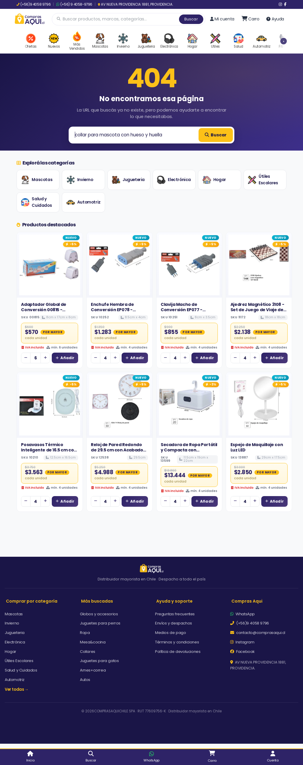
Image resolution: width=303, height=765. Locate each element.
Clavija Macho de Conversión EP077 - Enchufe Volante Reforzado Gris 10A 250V (186, 312)
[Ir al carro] (250, 19)
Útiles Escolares (263, 180)
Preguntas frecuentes (175, 614)
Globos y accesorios (99, 614)
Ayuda (275, 19)
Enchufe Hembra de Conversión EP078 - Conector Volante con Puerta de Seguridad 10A (117, 312)
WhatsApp (242, 614)
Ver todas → (16, 689)
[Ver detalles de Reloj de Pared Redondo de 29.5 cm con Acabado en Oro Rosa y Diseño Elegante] (119, 405)
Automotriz (84, 202)
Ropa (85, 632)
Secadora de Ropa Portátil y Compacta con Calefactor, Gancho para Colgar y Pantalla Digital (189, 453)
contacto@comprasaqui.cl (257, 632)
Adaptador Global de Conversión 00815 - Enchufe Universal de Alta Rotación (48, 312)
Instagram (242, 642)
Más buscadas (97, 601)
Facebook (242, 651)
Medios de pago (170, 632)
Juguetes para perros (100, 623)
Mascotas (36, 180)
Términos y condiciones (177, 642)
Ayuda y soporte (174, 601)
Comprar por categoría (31, 601)
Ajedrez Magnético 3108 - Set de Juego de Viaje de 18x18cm (257, 309)
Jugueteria (128, 180)
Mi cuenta (222, 19)
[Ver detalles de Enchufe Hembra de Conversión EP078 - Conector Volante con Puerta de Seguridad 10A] (119, 265)
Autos (85, 679)
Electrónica (174, 180)
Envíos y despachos (173, 623)
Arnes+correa (93, 670)
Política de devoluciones (177, 651)
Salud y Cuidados (36, 202)
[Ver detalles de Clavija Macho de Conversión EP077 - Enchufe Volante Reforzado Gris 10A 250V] (189, 265)
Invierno (80, 180)
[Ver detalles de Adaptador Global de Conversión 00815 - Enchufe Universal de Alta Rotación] (50, 265)
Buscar (191, 19)
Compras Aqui (246, 601)
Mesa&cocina (93, 642)
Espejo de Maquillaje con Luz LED (257, 447)
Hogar (214, 180)
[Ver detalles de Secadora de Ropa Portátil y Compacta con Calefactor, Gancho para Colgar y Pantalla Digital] (189, 405)
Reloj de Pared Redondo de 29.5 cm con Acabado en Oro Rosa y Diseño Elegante (117, 453)
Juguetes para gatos (99, 661)
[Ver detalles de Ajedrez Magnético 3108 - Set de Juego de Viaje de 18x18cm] (259, 265)
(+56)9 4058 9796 (34, 4)
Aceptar (210, 737)
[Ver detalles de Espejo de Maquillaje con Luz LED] (259, 405)
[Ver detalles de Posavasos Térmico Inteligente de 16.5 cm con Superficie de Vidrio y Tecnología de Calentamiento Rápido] (50, 405)
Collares (87, 651)
